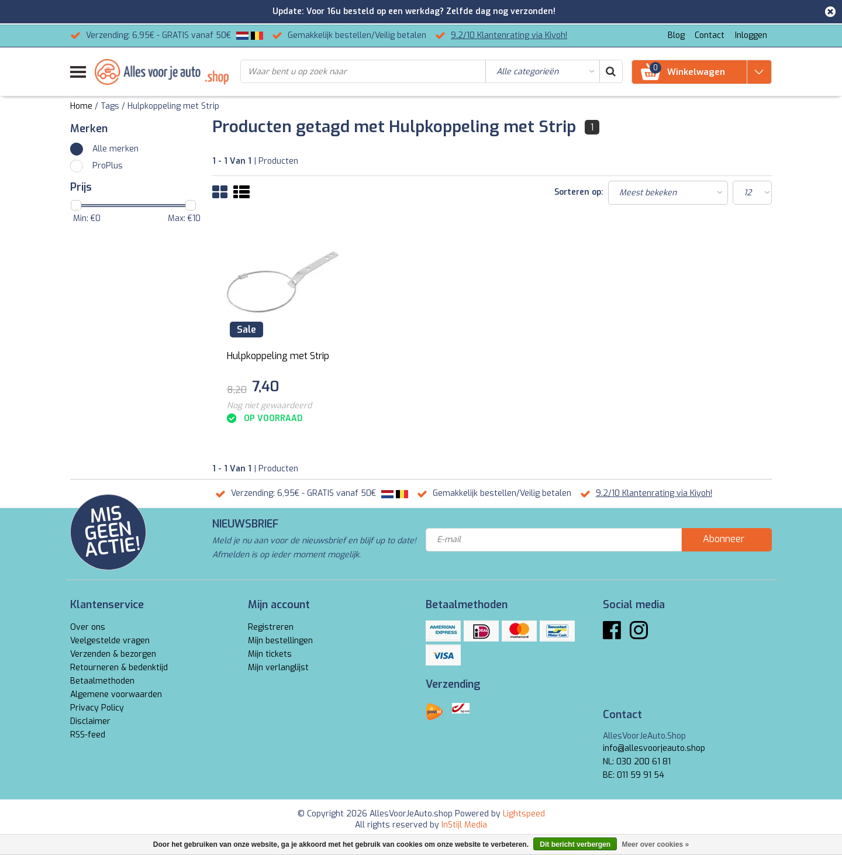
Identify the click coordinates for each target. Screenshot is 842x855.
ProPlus (107, 165)
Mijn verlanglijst (278, 667)
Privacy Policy (97, 707)
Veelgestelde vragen (110, 640)
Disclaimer (90, 721)
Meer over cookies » (655, 844)
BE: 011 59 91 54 (633, 775)
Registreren (271, 627)
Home (81, 106)
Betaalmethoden (102, 681)
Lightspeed (524, 813)
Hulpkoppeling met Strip (173, 106)
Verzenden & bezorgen (113, 654)
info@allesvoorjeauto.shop (654, 748)
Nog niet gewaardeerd (269, 405)
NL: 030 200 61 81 (637, 761)
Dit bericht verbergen (575, 844)
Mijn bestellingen (280, 640)
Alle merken (115, 148)
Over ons (87, 627)
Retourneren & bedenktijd (119, 667)
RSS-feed (87, 734)
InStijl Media (464, 824)
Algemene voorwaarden (116, 694)
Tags (110, 106)
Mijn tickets (270, 654)
